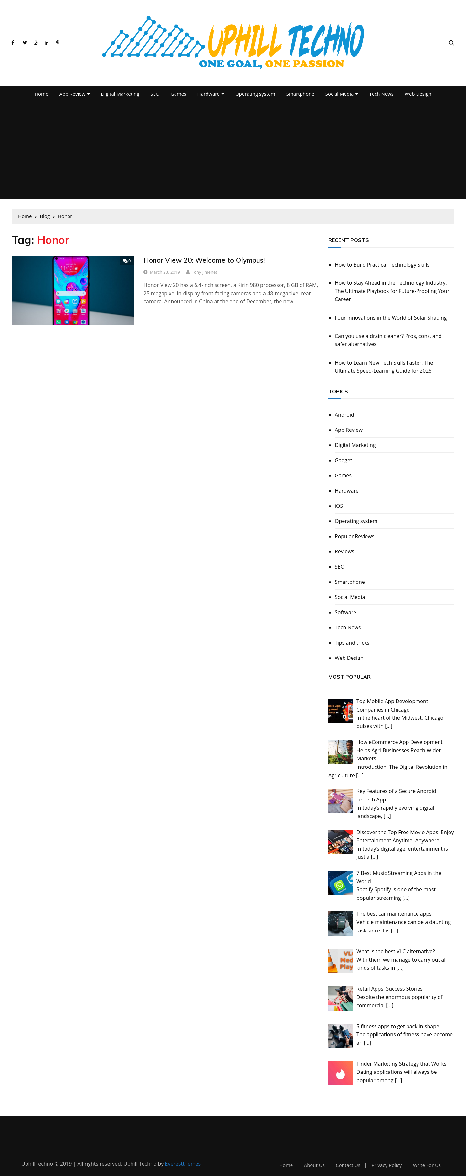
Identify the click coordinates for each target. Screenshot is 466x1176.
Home (41, 94)
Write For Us (427, 1165)
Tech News (381, 94)
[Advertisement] (233, 150)
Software (345, 612)
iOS (339, 505)
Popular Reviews (354, 536)
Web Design (418, 94)
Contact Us (348, 1165)
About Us (314, 1165)
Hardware (208, 94)
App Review (72, 94)
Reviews (344, 551)
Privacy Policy (387, 1165)
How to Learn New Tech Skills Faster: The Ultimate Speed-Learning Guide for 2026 (384, 367)
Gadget (343, 460)
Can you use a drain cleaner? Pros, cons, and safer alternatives (388, 340)
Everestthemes (183, 1163)
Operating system (255, 94)
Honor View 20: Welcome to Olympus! (204, 260)
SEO (154, 94)
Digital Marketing (120, 94)
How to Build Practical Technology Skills (382, 264)
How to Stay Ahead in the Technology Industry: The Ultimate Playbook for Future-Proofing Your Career (392, 291)
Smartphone (300, 94)
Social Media (339, 94)
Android (344, 414)
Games (178, 94)
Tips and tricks (352, 642)
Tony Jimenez (204, 272)
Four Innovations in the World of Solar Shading (391, 317)
